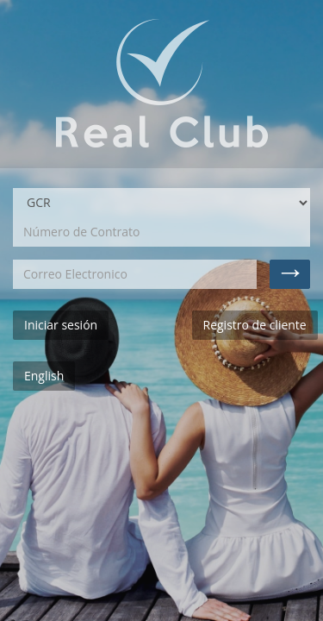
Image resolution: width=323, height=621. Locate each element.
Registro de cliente (255, 325)
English (44, 375)
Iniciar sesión (60, 325)
